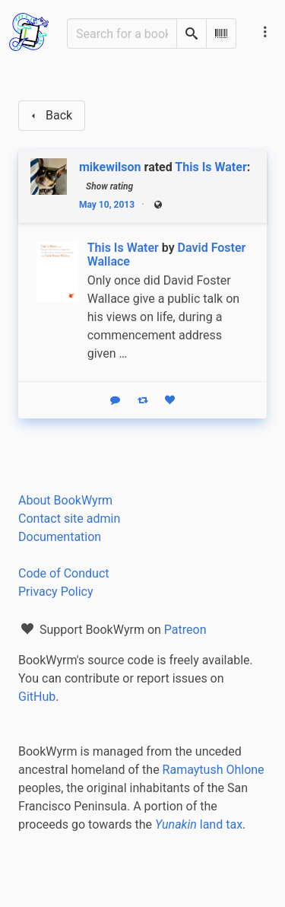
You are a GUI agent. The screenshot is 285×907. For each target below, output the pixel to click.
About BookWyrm (65, 500)
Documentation (59, 537)
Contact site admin (69, 518)
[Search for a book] (122, 33)
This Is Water (210, 167)
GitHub (36, 696)
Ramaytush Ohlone (213, 769)
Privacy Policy (55, 591)
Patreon (185, 629)
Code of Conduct (63, 573)
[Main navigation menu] (265, 32)
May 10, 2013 (107, 204)
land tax (198, 824)
